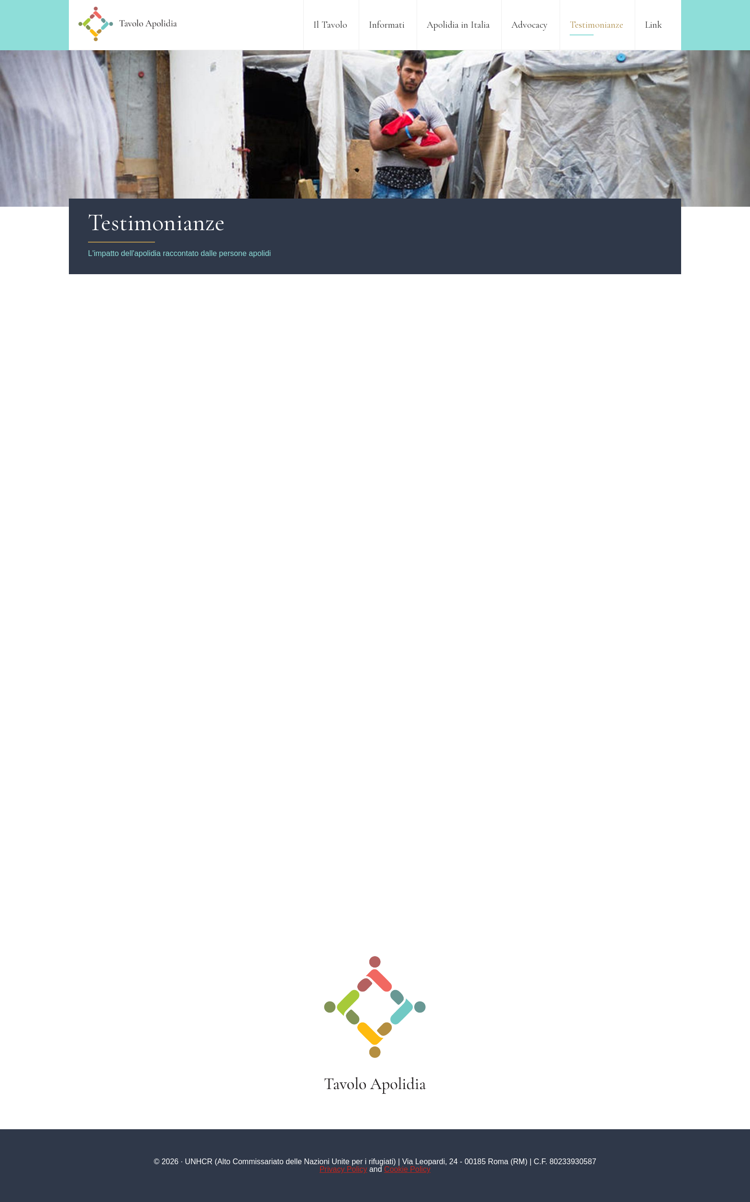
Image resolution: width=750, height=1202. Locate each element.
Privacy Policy (343, 1169)
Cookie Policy (407, 1169)
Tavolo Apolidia (128, 24)
